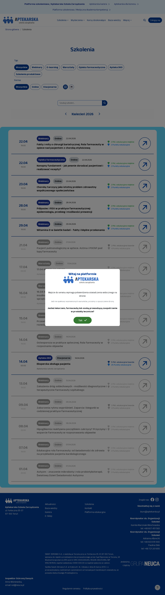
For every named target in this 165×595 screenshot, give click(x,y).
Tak (82, 320)
